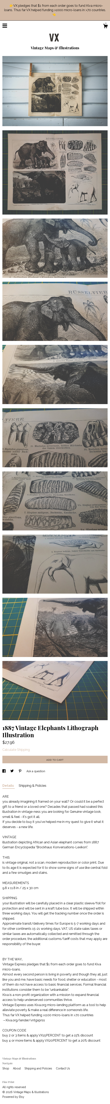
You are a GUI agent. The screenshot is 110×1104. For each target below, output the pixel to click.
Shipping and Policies (38, 1068)
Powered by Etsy (13, 1096)
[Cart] (105, 27)
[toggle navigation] (4, 26)
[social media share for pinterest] (20, 771)
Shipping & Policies (32, 786)
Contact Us (63, 1068)
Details (8, 786)
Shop (6, 1068)
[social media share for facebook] (4, 771)
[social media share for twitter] (12, 771)
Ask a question (35, 771)
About (17, 1068)
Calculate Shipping (16, 750)
